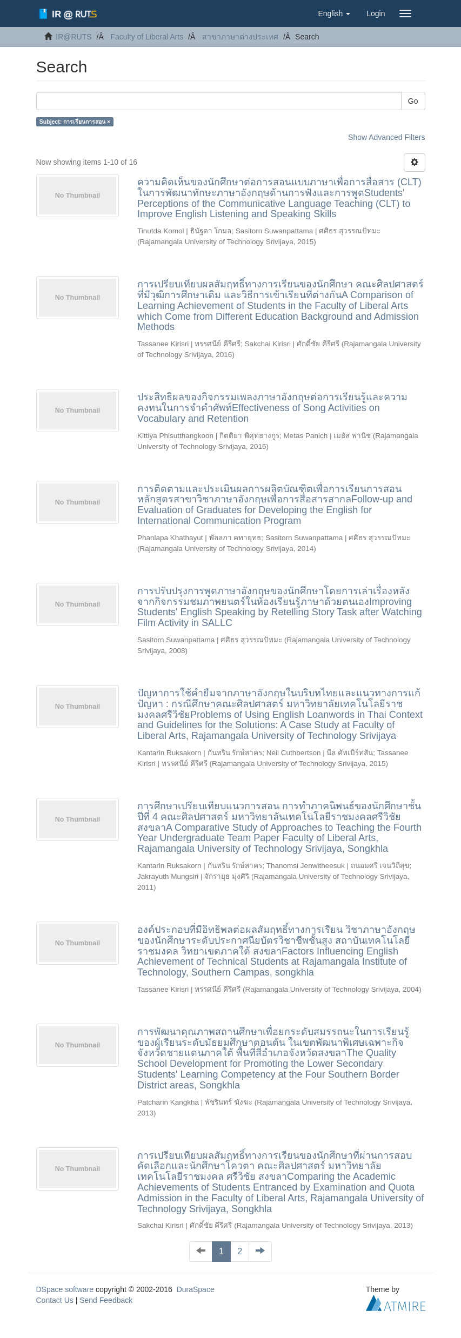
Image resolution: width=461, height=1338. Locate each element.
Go (413, 101)
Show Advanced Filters (386, 137)
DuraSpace (196, 1289)
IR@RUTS (73, 36)
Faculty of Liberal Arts (147, 36)
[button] (334, 13)
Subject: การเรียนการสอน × (74, 121)
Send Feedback (105, 1300)
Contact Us (55, 1300)
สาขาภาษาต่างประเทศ (240, 36)
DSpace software (65, 1289)
